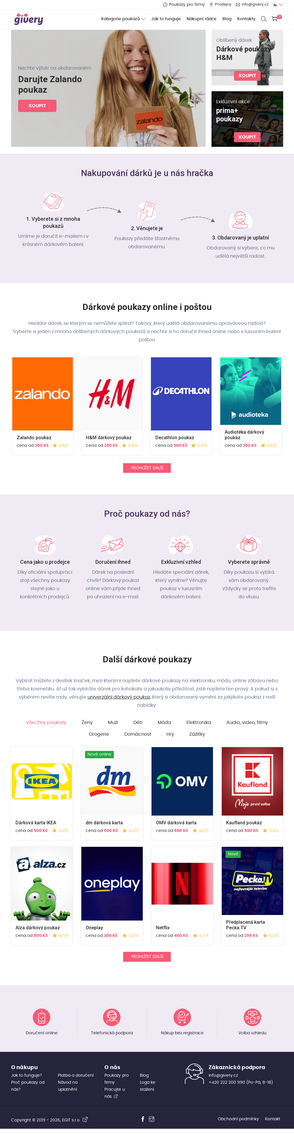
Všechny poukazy (46, 725)
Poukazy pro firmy (183, 5)
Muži (113, 725)
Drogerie (99, 737)
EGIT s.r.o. (75, 1125)
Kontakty (244, 19)
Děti (137, 725)
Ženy (87, 725)
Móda (164, 725)
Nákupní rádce (200, 19)
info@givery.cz (254, 5)
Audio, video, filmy (247, 725)
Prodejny (220, 5)
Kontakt (272, 1124)
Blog (225, 19)
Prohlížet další (147, 469)
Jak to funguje (164, 19)
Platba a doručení (76, 1081)
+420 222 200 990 (227, 1088)
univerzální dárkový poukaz (118, 700)
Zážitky (197, 737)
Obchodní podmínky (238, 1124)
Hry (170, 737)
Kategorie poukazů (118, 19)
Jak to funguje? (26, 1081)
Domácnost (137, 737)
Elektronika (198, 725)
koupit (37, 106)
